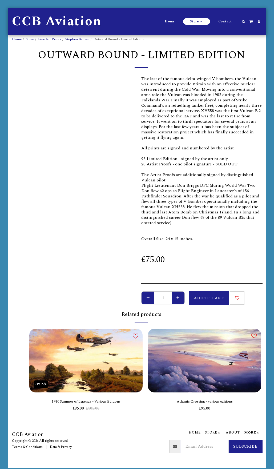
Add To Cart (209, 298)
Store (30, 39)
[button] (243, 21)
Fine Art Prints (49, 39)
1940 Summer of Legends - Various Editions (86, 402)
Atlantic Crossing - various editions (204, 402)
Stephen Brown (77, 39)
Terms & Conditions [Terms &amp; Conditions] (27, 447)
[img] (86, 360)
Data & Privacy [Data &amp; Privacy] (61, 447)
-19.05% (41, 383)
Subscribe (245, 447)
